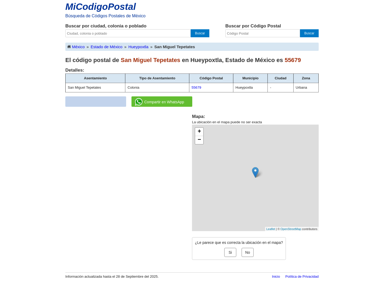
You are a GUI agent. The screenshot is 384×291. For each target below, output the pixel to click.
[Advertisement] (128, 150)
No (247, 252)
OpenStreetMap (291, 229)
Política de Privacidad (302, 276)
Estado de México (106, 46)
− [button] (199, 140)
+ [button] (199, 132)
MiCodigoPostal (100, 6)
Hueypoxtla (138, 46)
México (76, 46)
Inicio (276, 276)
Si (230, 252)
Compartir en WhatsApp (159, 102)
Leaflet (270, 229)
